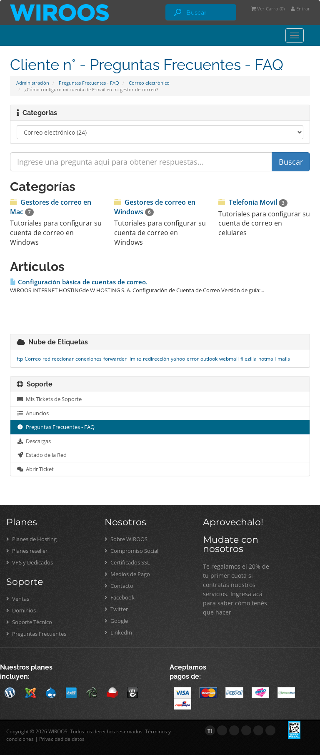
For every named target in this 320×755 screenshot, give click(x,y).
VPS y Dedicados (29, 562)
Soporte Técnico (29, 622)
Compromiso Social (131, 550)
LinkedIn (118, 632)
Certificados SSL (127, 562)
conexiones (88, 358)
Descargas (34, 441)
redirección (156, 358)
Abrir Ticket (35, 469)
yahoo (178, 358)
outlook (209, 358)
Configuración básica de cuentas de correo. (79, 282)
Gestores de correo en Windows (154, 207)
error (193, 358)
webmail (229, 358)
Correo (33, 358)
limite (134, 358)
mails (284, 358)
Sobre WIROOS (126, 539)
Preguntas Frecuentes (36, 633)
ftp (20, 358)
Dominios (21, 610)
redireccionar (58, 358)
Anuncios (33, 413)
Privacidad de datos (62, 738)
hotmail (267, 358)
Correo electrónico (149, 83)
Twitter (116, 609)
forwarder (115, 358)
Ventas (17, 598)
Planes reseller (27, 550)
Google (116, 621)
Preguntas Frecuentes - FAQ (89, 83)
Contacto (119, 585)
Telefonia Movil (253, 202)
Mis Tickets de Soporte (49, 399)
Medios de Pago (127, 574)
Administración (32, 83)
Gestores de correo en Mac (50, 207)
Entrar (300, 8)
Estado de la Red (42, 455)
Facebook (120, 597)
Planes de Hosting (31, 539)
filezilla (248, 358)
